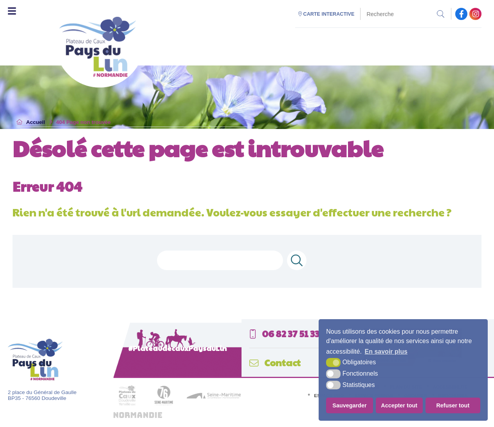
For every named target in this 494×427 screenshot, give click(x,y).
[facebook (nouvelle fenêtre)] (461, 14)
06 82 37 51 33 (284, 333)
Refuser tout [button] (452, 405)
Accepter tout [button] (399, 405)
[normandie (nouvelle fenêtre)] (138, 416)
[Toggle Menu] (12, 11)
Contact (274, 362)
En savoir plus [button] (386, 351)
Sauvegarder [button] (349, 405)
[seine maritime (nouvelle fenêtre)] (214, 397)
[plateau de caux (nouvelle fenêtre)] (127, 407)
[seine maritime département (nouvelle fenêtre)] (164, 403)
